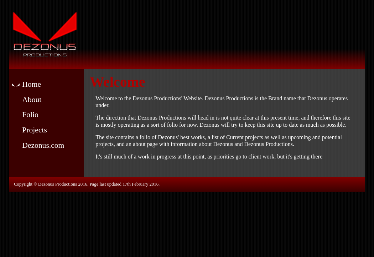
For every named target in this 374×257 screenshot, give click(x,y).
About (31, 99)
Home (31, 84)
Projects (34, 130)
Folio (30, 114)
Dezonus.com (43, 145)
